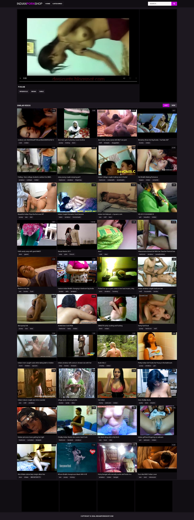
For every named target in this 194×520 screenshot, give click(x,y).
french (72, 254)
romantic (155, 180)
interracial (152, 477)
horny (101, 403)
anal (145, 477)
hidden (27, 366)
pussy (61, 143)
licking (67, 143)
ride (110, 440)
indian (33, 91)
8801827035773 (35, 477)
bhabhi (152, 403)
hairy (69, 328)
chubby (101, 366)
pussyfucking (160, 254)
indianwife (111, 180)
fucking (115, 291)
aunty (67, 403)
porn (100, 291)
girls (65, 254)
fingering (78, 180)
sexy (60, 254)
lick (26, 328)
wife (67, 291)
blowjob (106, 143)
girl (140, 217)
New (173, 105)
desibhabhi (120, 180)
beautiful (147, 217)
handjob (70, 440)
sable (41, 91)
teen (73, 143)
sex (20, 291)
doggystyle (115, 143)
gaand (26, 254)
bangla (116, 477)
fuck (31, 291)
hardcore (62, 180)
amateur (21, 180)
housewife (147, 291)
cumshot (30, 440)
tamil (100, 328)
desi (20, 254)
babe (60, 217)
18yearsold (23, 91)
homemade (77, 217)
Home (47, 4)
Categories (57, 4)
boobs (141, 143)
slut (31, 217)
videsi (108, 366)
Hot (166, 105)
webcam (108, 403)
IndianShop (29, 3)
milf (100, 143)
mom (21, 366)
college (29, 180)
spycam (34, 366)
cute (20, 143)
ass (26, 217)
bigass (141, 180)
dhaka (26, 477)
